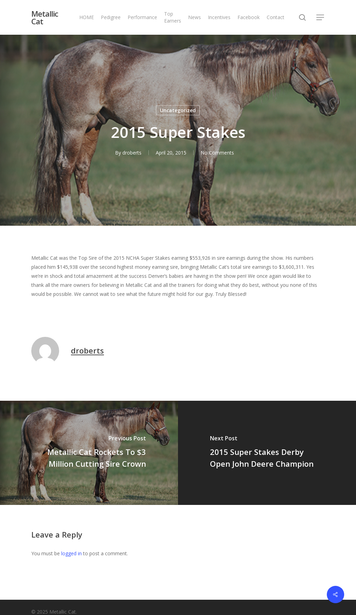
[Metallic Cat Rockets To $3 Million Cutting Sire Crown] (89, 453)
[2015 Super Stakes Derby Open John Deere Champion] (267, 453)
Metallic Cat (44, 17)
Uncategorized (178, 110)
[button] (320, 17)
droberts (131, 152)
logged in (71, 553)
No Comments (217, 152)
